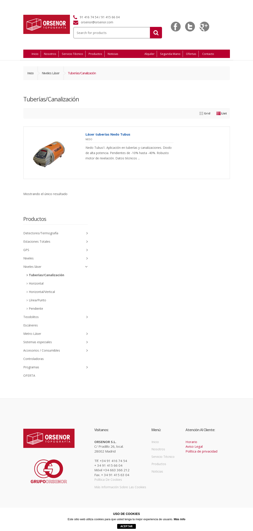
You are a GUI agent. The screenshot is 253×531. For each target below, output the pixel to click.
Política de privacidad (201, 451)
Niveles (55, 258)
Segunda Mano (170, 54)
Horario (191, 442)
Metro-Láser (55, 334)
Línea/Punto (37, 300)
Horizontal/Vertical (42, 292)
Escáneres (30, 325)
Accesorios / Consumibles (55, 351)
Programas (55, 367)
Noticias (113, 54)
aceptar (126, 526)
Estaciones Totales (55, 242)
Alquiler (149, 54)
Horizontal (36, 283)
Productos (95, 54)
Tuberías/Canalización (46, 275)
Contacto (208, 54)
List (222, 113)
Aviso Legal (194, 446)
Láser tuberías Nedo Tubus (108, 134)
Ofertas (191, 54)
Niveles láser (51, 73)
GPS (55, 250)
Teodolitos (55, 317)
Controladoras (33, 359)
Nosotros (50, 54)
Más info (180, 519)
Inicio (35, 54)
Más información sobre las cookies (120, 487)
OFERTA (29, 375)
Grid (204, 113)
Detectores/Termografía (55, 233)
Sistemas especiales (55, 342)
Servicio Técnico (72, 54)
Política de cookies (108, 479)
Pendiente (36, 308)
